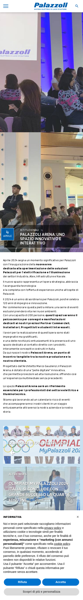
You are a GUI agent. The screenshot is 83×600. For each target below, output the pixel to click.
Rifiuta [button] (22, 582)
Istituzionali (29, 230)
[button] (77, 517)
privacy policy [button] (52, 527)
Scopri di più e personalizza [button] (41, 591)
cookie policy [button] (62, 543)
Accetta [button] (60, 582)
